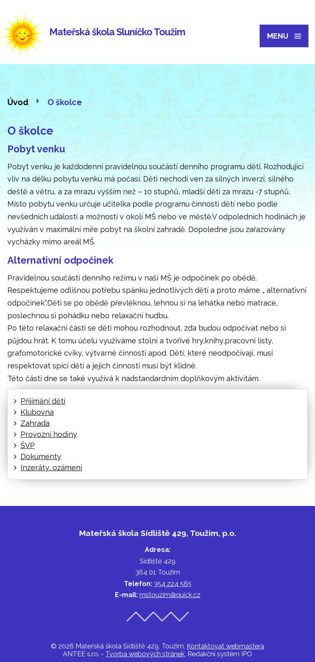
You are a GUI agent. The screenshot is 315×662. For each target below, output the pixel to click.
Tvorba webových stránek (145, 654)
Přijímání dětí (43, 401)
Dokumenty (41, 456)
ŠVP (28, 445)
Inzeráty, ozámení (51, 467)
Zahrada (35, 423)
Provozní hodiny (49, 434)
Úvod (17, 102)
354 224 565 (173, 584)
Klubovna (37, 412)
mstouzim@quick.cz (170, 595)
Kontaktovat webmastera (225, 646)
